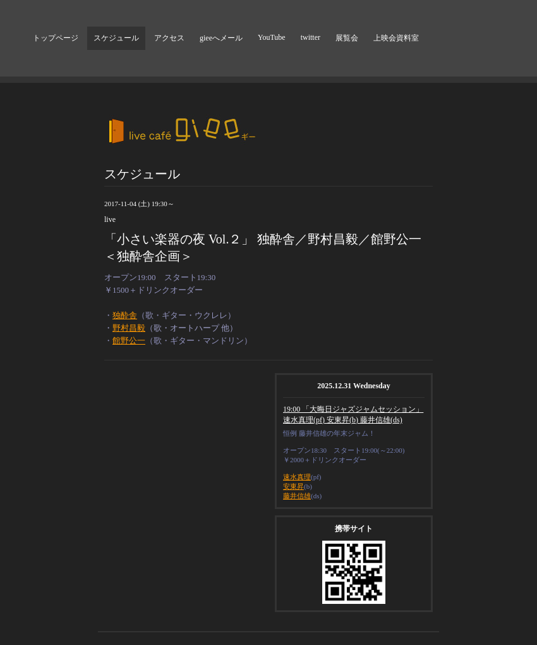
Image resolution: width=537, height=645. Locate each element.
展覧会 (346, 38)
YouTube (272, 37)
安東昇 (293, 486)
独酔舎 (124, 315)
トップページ (55, 38)
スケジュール (116, 38)
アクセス (169, 38)
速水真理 (297, 477)
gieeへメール (221, 38)
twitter (310, 37)
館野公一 (128, 340)
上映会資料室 (396, 38)
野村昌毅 (128, 328)
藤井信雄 (297, 496)
